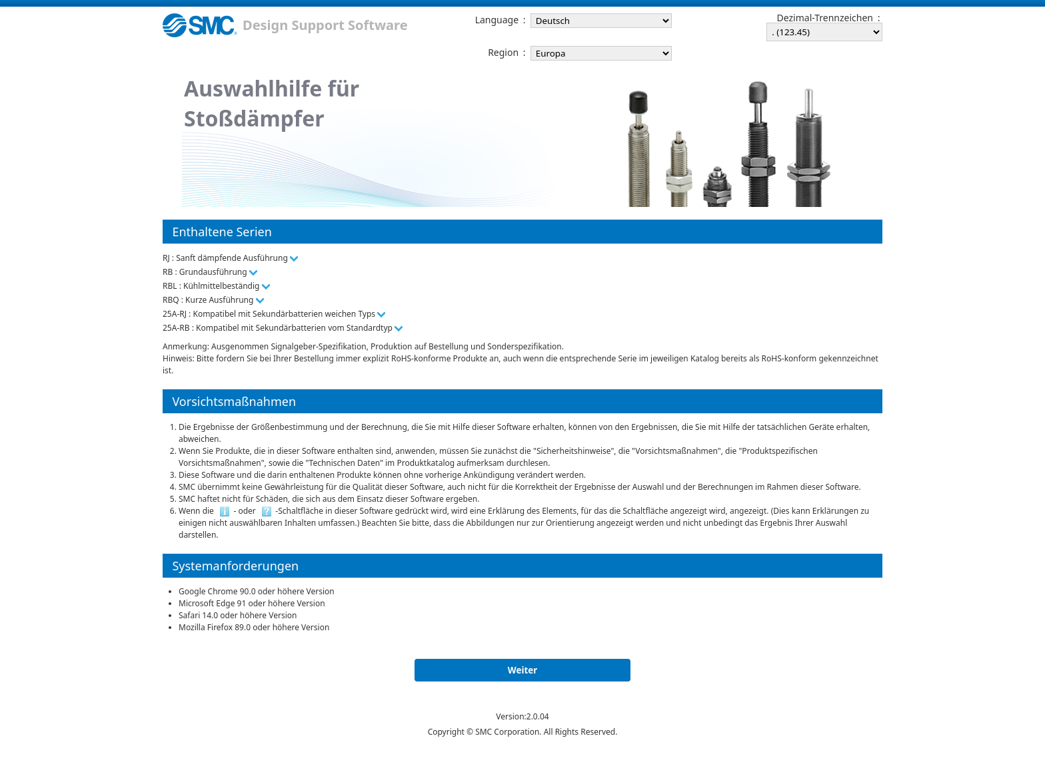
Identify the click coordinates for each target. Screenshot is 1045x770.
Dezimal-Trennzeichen (825, 18)
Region (503, 52)
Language (497, 20)
